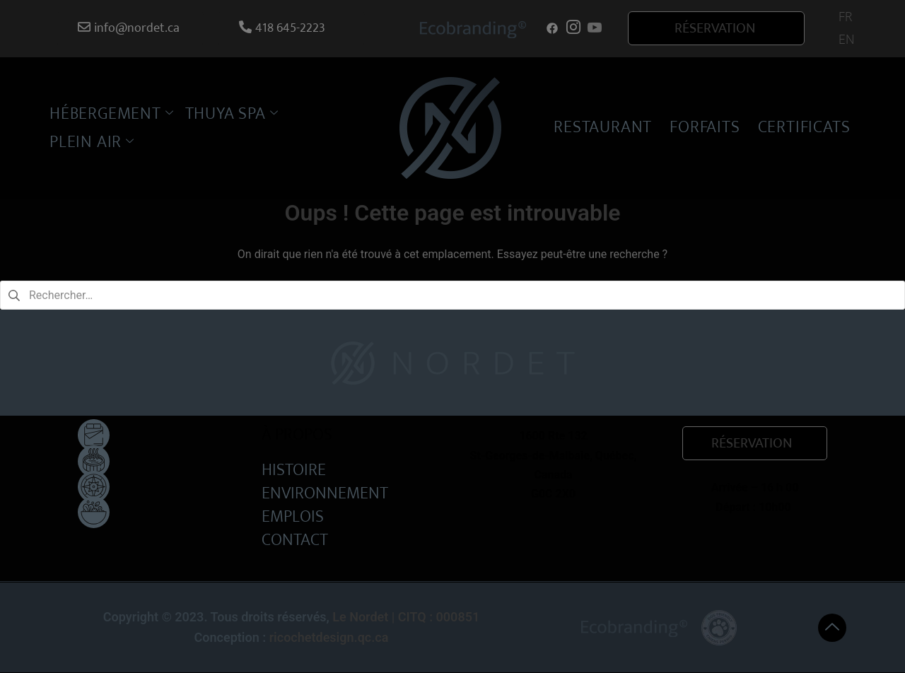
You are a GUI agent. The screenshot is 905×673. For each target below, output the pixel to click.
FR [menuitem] (845, 17)
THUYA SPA (232, 114)
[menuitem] (845, 17)
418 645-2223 (282, 28)
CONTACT (295, 539)
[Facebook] (552, 28)
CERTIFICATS (804, 127)
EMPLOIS (293, 515)
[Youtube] (594, 28)
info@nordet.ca (129, 28)
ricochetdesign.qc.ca (329, 637)
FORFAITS (705, 127)
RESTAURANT (603, 127)
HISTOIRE (294, 469)
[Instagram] (573, 28)
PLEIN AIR (91, 142)
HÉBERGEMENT (111, 114)
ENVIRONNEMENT (325, 492)
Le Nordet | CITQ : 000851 (405, 616)
